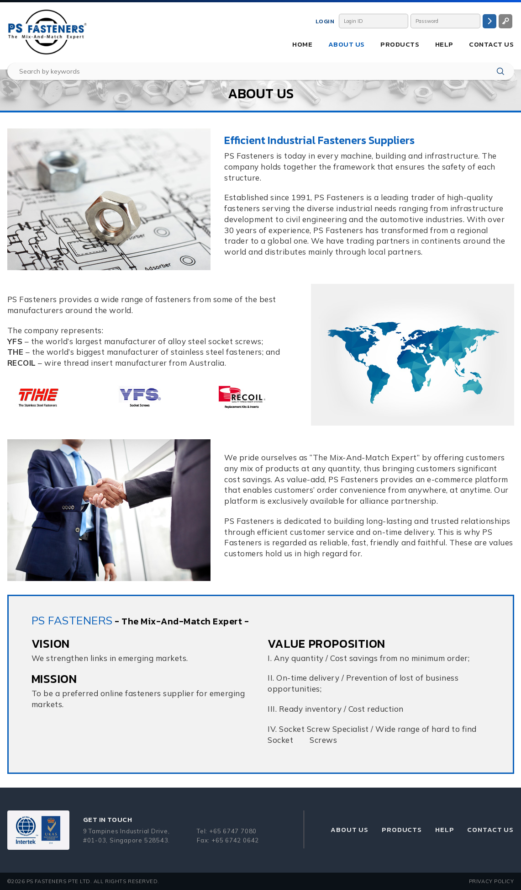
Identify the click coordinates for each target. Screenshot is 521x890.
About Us (346, 44)
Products (399, 44)
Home (302, 44)
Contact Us (491, 44)
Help (444, 44)
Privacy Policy (491, 881)
